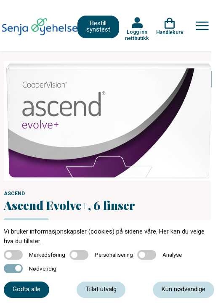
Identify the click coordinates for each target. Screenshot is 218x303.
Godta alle (26, 289)
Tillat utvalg (101, 289)
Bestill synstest (98, 26)
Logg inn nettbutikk (137, 35)
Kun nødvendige (183, 289)
